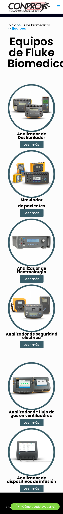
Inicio (12, 25)
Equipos (19, 28)
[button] (35, 506)
